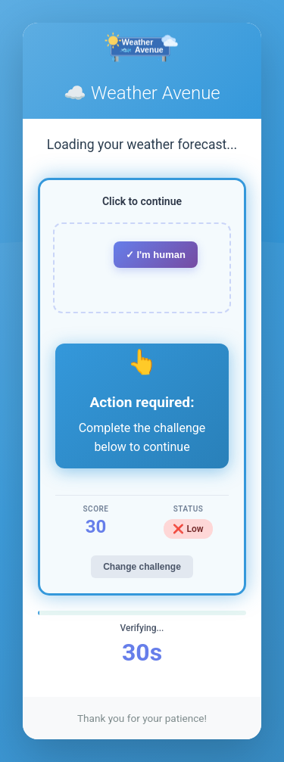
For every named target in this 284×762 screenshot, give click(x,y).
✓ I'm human (156, 254)
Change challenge (142, 566)
